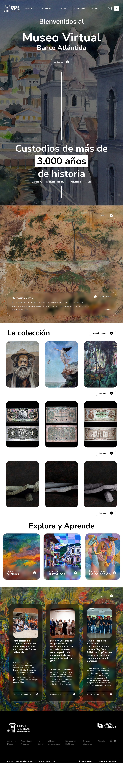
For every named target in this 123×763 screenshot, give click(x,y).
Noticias (94, 8)
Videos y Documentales (54, 742)
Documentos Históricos (70, 742)
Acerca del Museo (11, 742)
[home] (12, 8)
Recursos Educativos (87, 742)
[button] (29, 8)
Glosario (101, 741)
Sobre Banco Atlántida (26, 742)
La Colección (42, 742)
